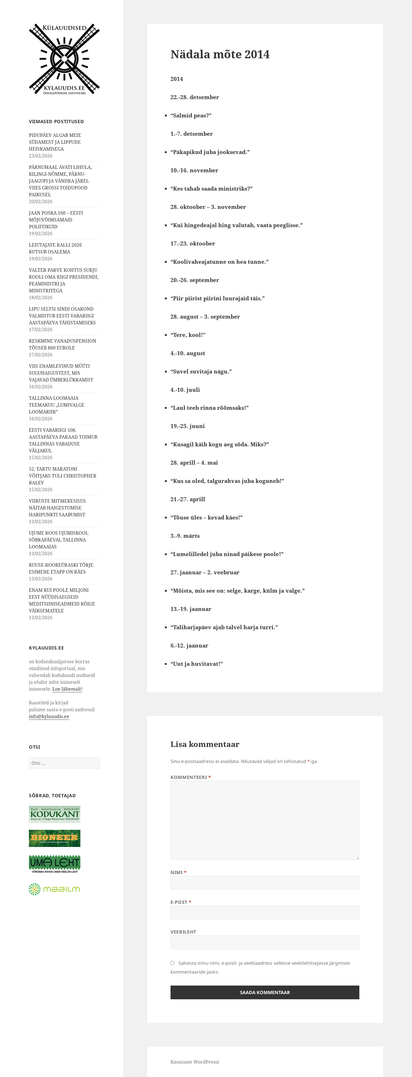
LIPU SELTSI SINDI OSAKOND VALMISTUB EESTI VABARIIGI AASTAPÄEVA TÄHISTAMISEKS (62, 316)
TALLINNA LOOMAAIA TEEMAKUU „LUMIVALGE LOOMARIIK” (56, 405)
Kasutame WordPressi (195, 1062)
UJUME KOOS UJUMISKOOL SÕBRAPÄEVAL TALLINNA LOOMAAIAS (58, 540)
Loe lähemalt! (67, 689)
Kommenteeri (191, 777)
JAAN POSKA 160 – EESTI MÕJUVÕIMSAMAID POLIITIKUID (56, 220)
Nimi (179, 872)
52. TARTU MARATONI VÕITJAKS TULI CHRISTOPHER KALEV (62, 476)
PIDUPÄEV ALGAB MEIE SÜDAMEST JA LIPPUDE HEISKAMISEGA (55, 142)
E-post (181, 902)
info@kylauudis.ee (49, 716)
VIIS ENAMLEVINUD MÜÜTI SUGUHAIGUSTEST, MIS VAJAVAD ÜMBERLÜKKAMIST (61, 373)
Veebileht (183, 932)
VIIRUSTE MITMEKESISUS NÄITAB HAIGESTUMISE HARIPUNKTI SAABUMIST (57, 508)
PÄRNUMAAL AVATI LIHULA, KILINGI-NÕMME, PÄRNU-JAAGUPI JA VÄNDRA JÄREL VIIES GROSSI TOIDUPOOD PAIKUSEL (60, 181)
